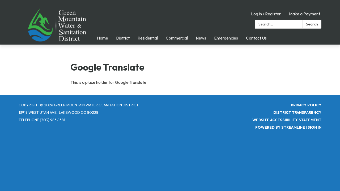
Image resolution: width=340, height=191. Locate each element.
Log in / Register (266, 13)
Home (102, 38)
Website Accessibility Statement (286, 120)
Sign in (314, 127)
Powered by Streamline (280, 127)
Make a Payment (304, 13)
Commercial (177, 38)
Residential (148, 38)
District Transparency (297, 112)
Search (312, 24)
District (123, 38)
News (201, 38)
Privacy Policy (306, 105)
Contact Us (256, 38)
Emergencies (226, 38)
